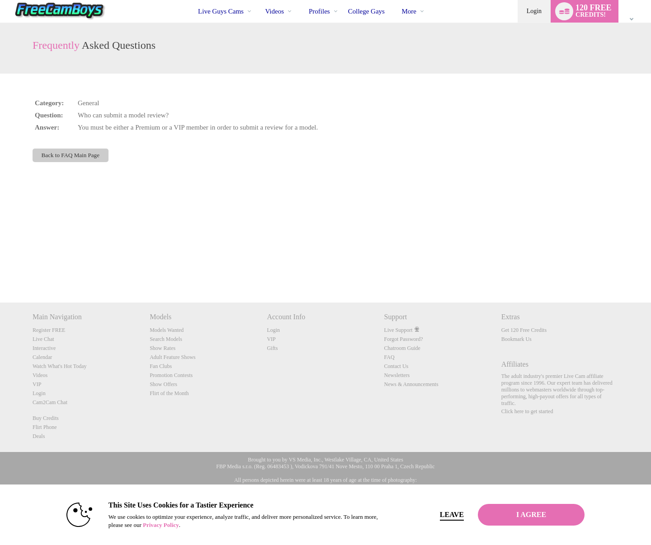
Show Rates (162, 348)
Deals (39, 436)
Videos (274, 11)
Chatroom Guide (402, 348)
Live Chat (43, 339)
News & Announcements (411, 384)
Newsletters (397, 375)
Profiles (319, 11)
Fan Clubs (161, 366)
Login (534, 11)
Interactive (44, 348)
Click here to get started (527, 411)
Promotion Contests (171, 375)
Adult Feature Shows (172, 357)
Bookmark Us (516, 339)
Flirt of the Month (169, 393)
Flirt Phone (45, 427)
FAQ (389, 357)
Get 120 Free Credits (524, 330)
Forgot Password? (403, 339)
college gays (366, 11)
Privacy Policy (161, 525)
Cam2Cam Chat (50, 402)
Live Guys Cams (221, 11)
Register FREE (49, 330)
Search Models (166, 339)
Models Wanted (167, 330)
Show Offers (163, 384)
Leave (452, 514)
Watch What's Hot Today (60, 366)
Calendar (42, 357)
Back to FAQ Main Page (70, 155)
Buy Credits (46, 418)
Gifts (272, 348)
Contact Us (396, 366)
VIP (37, 384)
